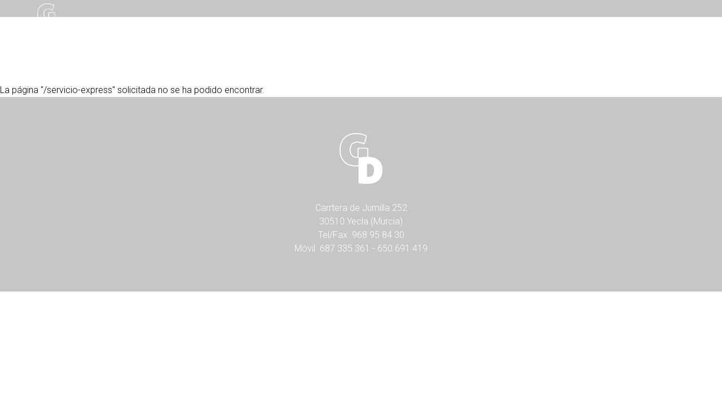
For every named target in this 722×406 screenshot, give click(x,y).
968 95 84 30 (378, 235)
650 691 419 (402, 248)
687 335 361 (345, 248)
